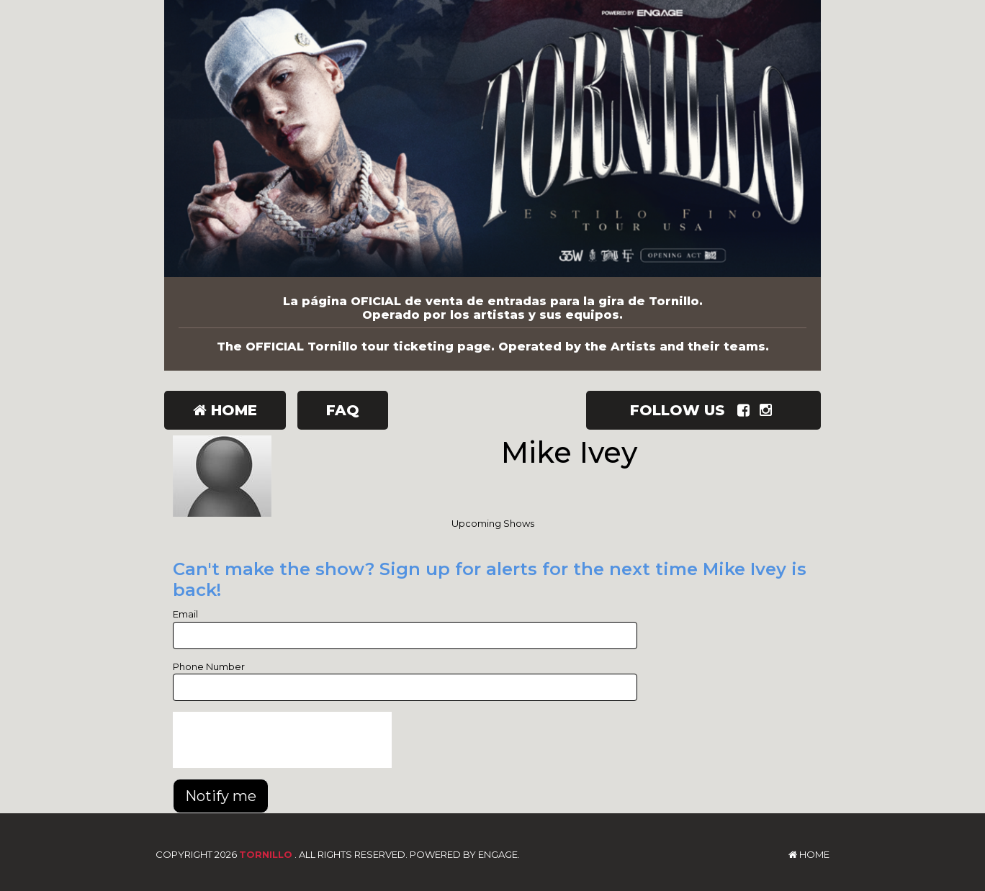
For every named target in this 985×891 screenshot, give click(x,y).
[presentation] (282, 740)
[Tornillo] (492, 138)
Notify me (220, 796)
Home (225, 410)
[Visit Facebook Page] (746, 410)
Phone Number (209, 666)
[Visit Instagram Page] (769, 410)
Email (185, 614)
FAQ (342, 410)
